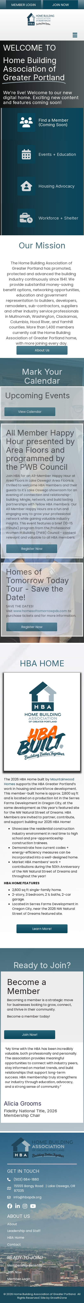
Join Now (14, 1272)
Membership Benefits (24, 1265)
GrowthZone (58, 1298)
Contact (14, 1244)
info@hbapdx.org (27, 1197)
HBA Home (15, 1237)
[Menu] (75, 35)
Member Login (18, 1279)
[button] (23, 4)
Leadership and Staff (24, 1230)
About (12, 1224)
